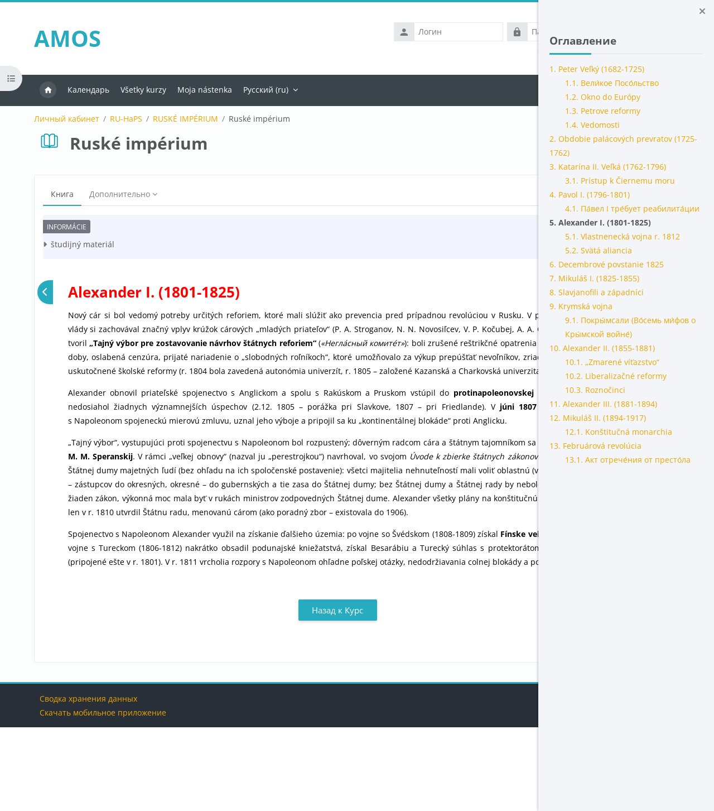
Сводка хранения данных (82, 782)
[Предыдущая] (38, 292)
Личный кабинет (59, 119)
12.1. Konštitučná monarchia (618, 431)
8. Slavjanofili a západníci (596, 292)
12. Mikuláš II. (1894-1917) (597, 417)
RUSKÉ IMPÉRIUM (178, 119)
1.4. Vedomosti (592, 124)
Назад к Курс (269, 693)
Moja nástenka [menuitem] (197, 89)
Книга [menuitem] (55, 194)
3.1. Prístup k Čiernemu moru (620, 180)
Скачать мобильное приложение (96, 796)
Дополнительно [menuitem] (112, 194)
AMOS (60, 38)
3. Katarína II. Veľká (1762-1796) (607, 166)
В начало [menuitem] (41, 90)
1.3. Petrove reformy (602, 110)
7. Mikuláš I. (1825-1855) (594, 278)
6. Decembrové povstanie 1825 (606, 264)
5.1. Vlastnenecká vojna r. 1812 (622, 236)
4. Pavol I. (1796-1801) (589, 194)
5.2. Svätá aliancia (598, 250)
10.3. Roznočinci (595, 390)
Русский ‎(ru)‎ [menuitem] (258, 89)
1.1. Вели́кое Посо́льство (612, 83)
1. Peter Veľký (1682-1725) (596, 69)
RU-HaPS (119, 119)
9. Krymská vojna (580, 306)
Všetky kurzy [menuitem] (136, 89)
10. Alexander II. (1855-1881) (602, 348)
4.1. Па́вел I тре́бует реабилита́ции (632, 208)
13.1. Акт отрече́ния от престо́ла (628, 459)
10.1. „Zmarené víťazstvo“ (612, 362)
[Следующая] (500, 292)
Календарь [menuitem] (81, 89)
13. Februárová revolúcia (595, 445)
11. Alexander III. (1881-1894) (603, 404)
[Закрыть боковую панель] (702, 11)
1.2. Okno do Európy (602, 97)
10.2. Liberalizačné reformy (616, 376)
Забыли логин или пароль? (460, 48)
